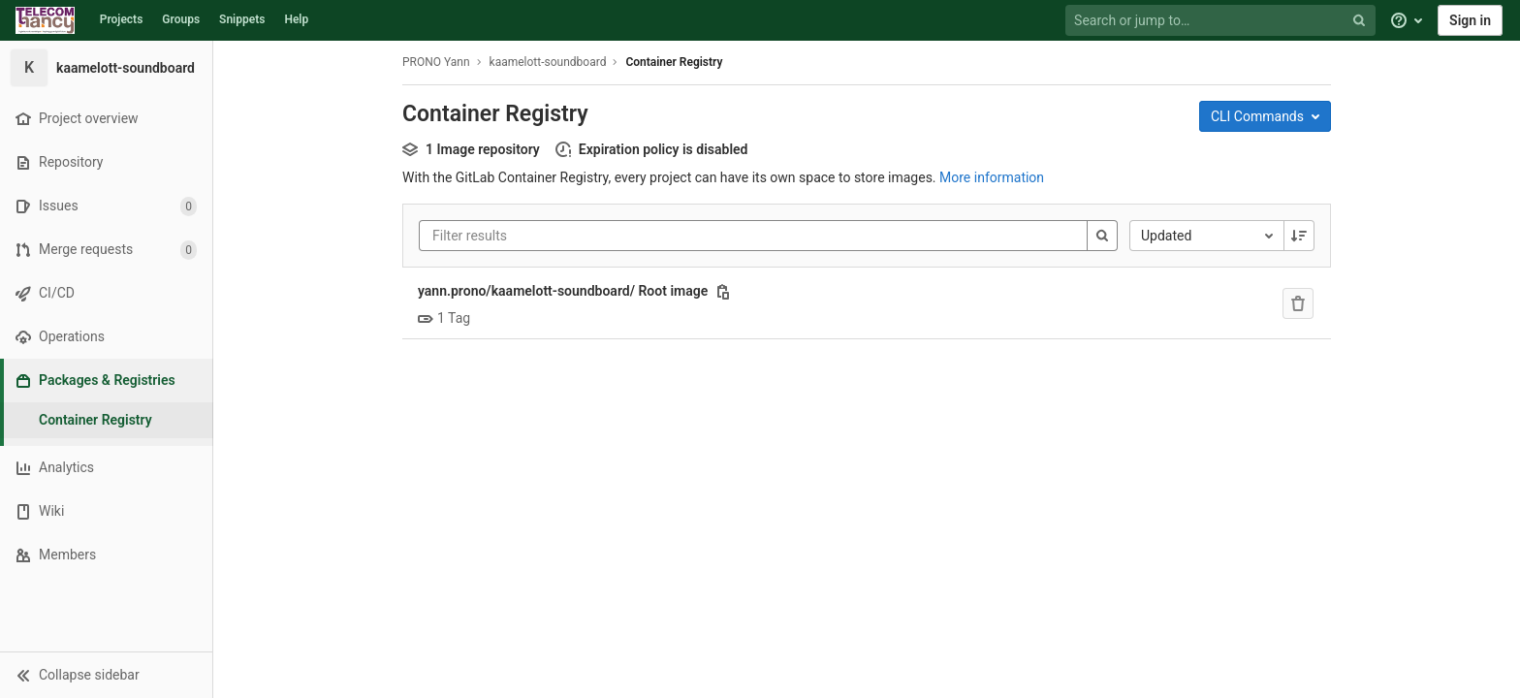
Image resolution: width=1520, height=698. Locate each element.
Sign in (1470, 20)
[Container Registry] (106, 420)
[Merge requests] (106, 249)
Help (296, 19)
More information (991, 177)
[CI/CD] (106, 293)
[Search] (1102, 235)
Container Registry (673, 62)
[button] (106, 674)
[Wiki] (106, 511)
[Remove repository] (1298, 303)
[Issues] (106, 206)
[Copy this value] (723, 291)
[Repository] (106, 162)
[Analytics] (106, 468)
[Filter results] (548, 235)
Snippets (242, 19)
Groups (181, 19)
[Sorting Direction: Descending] (1298, 235)
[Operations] (106, 337)
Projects (121, 19)
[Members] (106, 555)
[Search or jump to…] (1222, 21)
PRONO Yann (436, 62)
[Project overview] (106, 119)
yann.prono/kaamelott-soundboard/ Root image (563, 291)
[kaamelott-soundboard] (106, 68)
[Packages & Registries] (108, 380)
